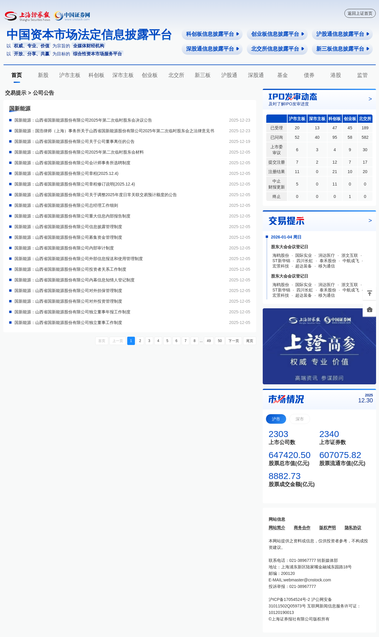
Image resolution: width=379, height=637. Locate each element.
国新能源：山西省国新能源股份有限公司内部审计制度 (64, 248)
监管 (362, 75)
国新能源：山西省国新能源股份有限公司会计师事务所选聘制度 (72, 162)
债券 (309, 75)
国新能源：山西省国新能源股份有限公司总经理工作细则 (66, 205)
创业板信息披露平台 (278, 34)
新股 (43, 75)
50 (220, 341)
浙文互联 (349, 255)
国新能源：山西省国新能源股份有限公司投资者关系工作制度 (70, 269)
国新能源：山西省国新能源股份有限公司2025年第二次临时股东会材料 (79, 152)
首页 (16, 75)
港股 (335, 75)
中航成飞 (351, 260)
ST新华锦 (281, 260)
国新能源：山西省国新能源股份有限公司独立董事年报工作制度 (72, 311)
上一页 (117, 341)
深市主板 (123, 75)
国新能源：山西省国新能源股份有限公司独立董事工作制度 (68, 322)
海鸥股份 (280, 255)
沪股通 (229, 75)
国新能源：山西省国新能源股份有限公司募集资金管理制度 (68, 237)
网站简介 (277, 527)
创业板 (150, 75)
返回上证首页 (360, 13)
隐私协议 (353, 527)
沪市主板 (69, 75)
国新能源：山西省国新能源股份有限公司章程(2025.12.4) (66, 173)
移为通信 (326, 266)
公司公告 (43, 93)
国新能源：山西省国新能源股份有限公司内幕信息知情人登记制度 (74, 280)
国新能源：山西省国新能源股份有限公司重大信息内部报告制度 (72, 216)
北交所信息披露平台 (278, 49)
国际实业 (303, 255)
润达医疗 (326, 255)
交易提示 (15, 93)
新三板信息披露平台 (343, 49)
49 (209, 341)
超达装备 (303, 266)
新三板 (203, 75)
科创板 (96, 75)
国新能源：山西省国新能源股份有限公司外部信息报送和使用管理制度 (78, 258)
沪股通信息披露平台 (343, 34)
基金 (282, 75)
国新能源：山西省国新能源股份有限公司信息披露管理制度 (68, 226)
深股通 (256, 75)
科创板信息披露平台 (213, 34)
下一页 (233, 341)
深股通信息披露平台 (213, 49)
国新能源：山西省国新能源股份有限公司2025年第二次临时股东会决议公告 (83, 120)
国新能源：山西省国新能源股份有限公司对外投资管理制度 (68, 301)
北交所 (176, 75)
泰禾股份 (328, 260)
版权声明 (327, 527)
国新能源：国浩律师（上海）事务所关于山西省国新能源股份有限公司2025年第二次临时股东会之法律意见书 (114, 130)
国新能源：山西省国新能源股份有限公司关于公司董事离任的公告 (74, 141)
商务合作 (302, 527)
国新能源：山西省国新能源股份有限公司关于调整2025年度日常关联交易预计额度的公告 (95, 194)
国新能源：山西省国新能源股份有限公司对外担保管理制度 (68, 290)
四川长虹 (304, 260)
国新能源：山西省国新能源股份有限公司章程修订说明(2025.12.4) (74, 184)
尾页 (249, 341)
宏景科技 (280, 266)
